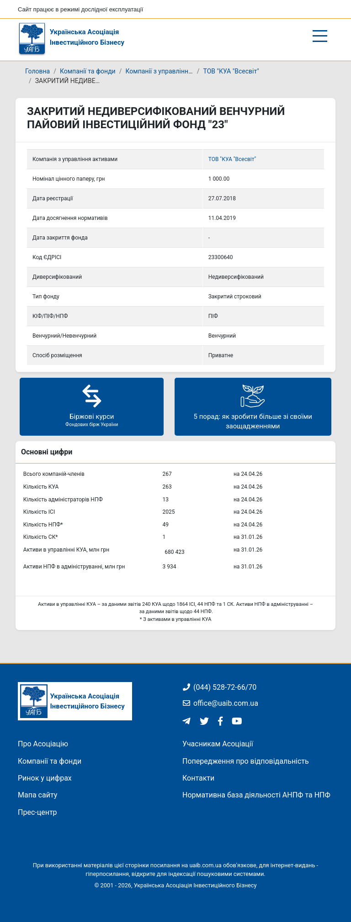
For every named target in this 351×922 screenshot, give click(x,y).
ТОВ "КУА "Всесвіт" (231, 71)
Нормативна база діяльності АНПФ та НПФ (256, 795)
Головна (37, 71)
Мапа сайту (37, 795)
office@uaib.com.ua (220, 703)
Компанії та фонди (88, 71)
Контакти (198, 778)
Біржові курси (91, 405)
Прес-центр (37, 812)
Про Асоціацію (43, 744)
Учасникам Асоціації (217, 744)
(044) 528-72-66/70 (219, 687)
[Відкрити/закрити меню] (320, 36)
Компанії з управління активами (174, 71)
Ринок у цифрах (45, 778)
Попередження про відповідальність (245, 761)
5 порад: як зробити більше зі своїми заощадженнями (253, 406)
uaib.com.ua (205, 865)
